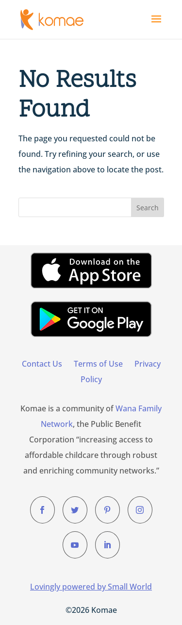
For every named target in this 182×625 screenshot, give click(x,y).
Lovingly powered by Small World (91, 586)
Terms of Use (98, 363)
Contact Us (42, 363)
